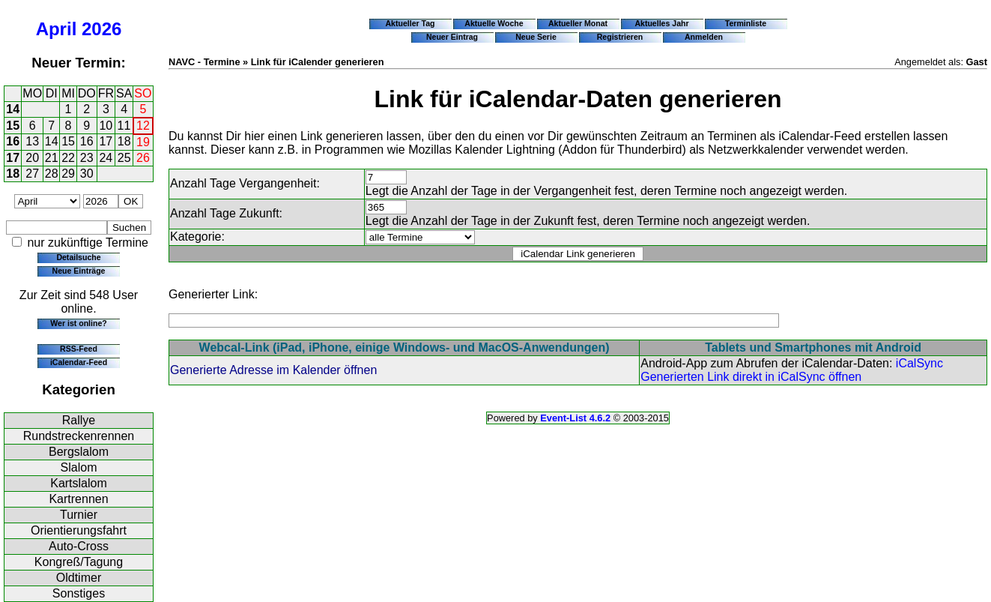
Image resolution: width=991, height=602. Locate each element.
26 (143, 157)
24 (105, 157)
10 (105, 125)
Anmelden (704, 36)
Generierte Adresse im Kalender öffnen (273, 370)
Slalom (79, 467)
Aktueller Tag (409, 23)
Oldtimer (78, 577)
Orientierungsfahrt (79, 530)
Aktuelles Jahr (661, 23)
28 (51, 173)
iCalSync (919, 363)
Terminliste (745, 23)
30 (87, 173)
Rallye (78, 420)
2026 (101, 29)
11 (124, 125)
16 (12, 141)
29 (68, 173)
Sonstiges (78, 593)
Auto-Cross (79, 546)
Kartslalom (78, 483)
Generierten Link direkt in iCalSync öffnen (750, 376)
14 (12, 109)
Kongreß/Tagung (78, 562)
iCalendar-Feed (78, 362)
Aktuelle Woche (493, 23)
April (56, 29)
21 (51, 157)
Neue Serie (536, 36)
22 (68, 157)
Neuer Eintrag (452, 36)
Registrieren (620, 36)
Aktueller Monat (577, 23)
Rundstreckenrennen (79, 436)
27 (32, 173)
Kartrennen (78, 499)
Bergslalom (79, 451)
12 (143, 125)
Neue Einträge (79, 270)
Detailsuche (78, 257)
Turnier (78, 514)
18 (124, 141)
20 (32, 157)
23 (87, 157)
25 (124, 157)
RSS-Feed (78, 348)
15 (12, 125)
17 (105, 141)
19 (143, 142)
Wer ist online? (78, 323)
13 (32, 141)
